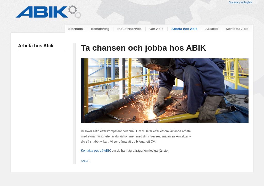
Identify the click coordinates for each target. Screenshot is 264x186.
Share (84, 161)
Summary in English (240, 2)
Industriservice (129, 29)
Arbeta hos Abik (184, 29)
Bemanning (100, 29)
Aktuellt (211, 29)
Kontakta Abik (237, 29)
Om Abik (156, 29)
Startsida (75, 29)
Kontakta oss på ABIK (96, 150)
